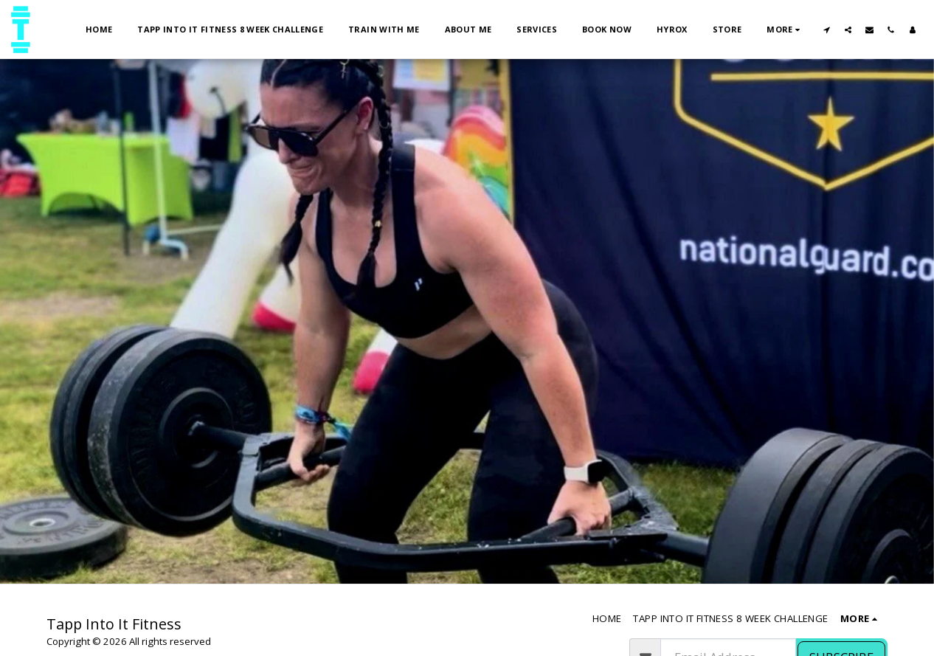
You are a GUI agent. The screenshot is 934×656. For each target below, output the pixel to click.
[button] (827, 29)
